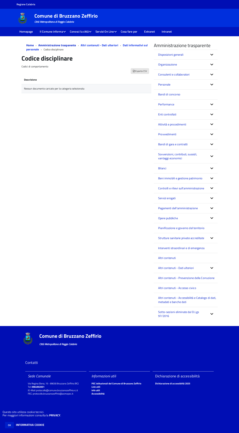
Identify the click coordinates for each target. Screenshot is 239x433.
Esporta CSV (140, 71)
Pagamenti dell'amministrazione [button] (178, 208)
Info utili (95, 390)
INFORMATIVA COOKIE (30, 425)
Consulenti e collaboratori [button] (174, 74)
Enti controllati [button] (167, 114)
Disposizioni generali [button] (170, 54)
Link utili (95, 387)
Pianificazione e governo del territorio (181, 228)
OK (9, 425)
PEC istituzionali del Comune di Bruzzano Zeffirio (116, 383)
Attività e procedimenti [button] (172, 124)
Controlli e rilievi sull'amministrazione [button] (181, 188)
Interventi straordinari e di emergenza (181, 248)
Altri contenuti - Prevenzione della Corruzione (186, 278)
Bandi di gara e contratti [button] (173, 144)
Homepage (26, 31)
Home (30, 45)
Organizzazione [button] (167, 64)
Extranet (149, 31)
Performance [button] (166, 104)
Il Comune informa (51, 31)
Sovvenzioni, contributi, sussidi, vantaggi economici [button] (177, 156)
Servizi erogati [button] (167, 198)
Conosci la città (79, 31)
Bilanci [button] (162, 168)
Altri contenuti (167, 258)
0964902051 (38, 387)
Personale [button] (164, 84)
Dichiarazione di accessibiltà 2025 (172, 383)
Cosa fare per (129, 31)
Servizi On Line (104, 31)
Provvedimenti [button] (167, 134)
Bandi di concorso (169, 94)
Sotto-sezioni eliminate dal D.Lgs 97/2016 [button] (178, 314)
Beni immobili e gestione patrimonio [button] (180, 178)
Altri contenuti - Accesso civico (177, 288)
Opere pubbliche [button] (168, 218)
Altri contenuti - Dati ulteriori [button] (176, 268)
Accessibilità (98, 393)
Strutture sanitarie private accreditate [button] (181, 238)
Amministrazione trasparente (57, 45)
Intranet (167, 31)
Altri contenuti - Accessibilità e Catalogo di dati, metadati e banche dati (187, 300)
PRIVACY (54, 415)
